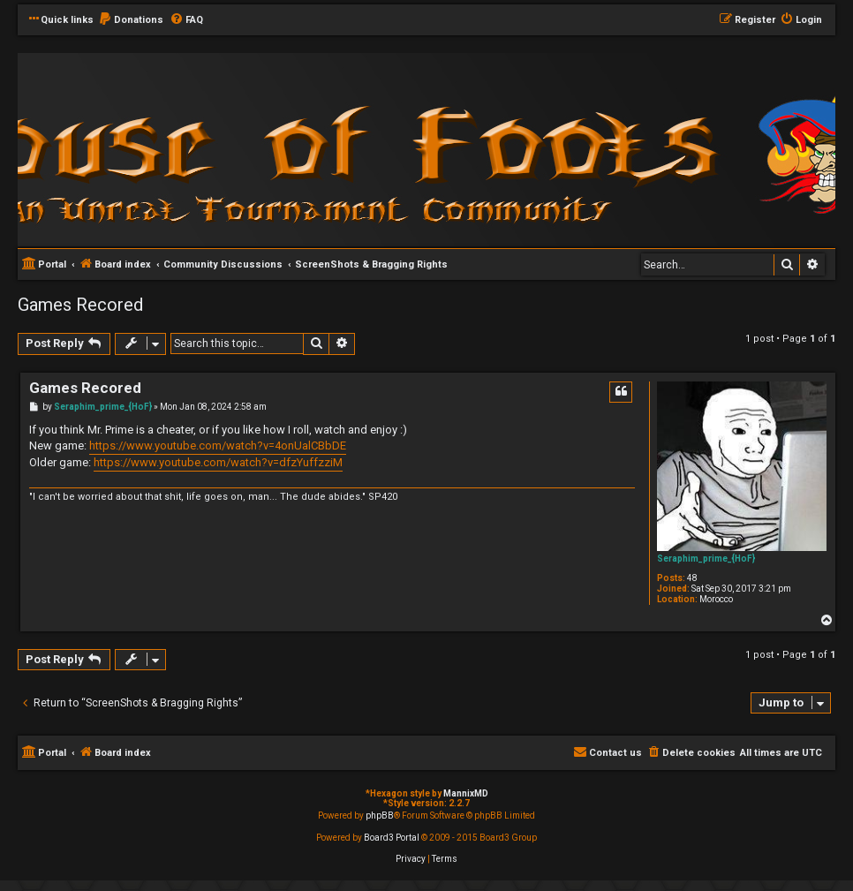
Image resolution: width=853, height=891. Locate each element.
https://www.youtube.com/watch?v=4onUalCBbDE (217, 445)
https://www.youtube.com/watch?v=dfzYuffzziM (218, 462)
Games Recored (80, 304)
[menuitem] (130, 20)
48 (692, 578)
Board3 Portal (391, 837)
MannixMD (465, 793)
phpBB (380, 815)
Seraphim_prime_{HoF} (706, 558)
